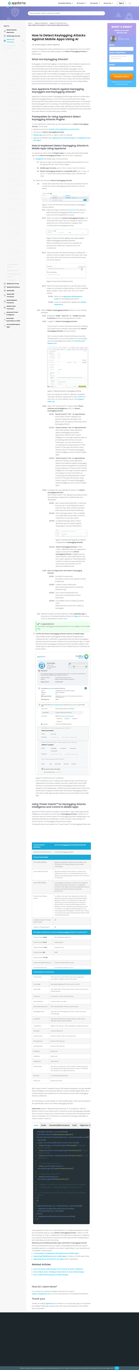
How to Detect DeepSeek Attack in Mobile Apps (15, 153)
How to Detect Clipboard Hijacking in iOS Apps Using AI (16, 259)
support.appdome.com (41, 1294)
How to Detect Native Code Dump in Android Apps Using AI (15, 159)
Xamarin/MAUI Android (59, 1125)
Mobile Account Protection (11, 47)
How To (6, 26)
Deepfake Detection (12, 270)
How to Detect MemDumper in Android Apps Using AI (15, 166)
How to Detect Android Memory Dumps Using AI (16, 92)
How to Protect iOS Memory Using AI (14, 76)
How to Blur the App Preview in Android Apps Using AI (15, 199)
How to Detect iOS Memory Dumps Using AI (16, 135)
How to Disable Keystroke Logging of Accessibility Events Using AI (16, 129)
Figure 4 (77, 616)
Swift (74, 1125)
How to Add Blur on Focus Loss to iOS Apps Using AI (15, 111)
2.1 (82, 221)
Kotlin (43, 1125)
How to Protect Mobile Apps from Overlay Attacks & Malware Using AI (16, 62)
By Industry (95, 3)
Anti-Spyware (11, 280)
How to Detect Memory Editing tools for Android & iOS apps (16, 186)
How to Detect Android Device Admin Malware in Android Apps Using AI (16, 172)
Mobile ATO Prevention (41, 23)
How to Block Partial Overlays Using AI (14, 117)
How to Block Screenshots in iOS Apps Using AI (16, 123)
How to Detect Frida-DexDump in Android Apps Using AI (15, 192)
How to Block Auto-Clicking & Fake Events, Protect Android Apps (58, 1272)
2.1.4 (65, 619)
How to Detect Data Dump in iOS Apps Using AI (16, 226)
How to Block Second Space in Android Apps (50, 1275)
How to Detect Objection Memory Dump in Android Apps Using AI (15, 179)
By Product (81, 3)
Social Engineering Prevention (12, 266)
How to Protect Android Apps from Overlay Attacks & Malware (58, 1269)
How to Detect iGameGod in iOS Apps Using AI (15, 241)
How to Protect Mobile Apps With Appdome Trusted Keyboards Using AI (15, 233)
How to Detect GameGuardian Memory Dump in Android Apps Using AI (16, 211)
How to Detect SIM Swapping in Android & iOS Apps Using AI (15, 86)
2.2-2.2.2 (70, 210)
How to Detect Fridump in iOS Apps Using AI (16, 247)
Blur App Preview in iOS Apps (15, 81)
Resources (108, 3)
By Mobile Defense (65, 3)
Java (35, 1125)
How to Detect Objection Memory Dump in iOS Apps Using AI (15, 105)
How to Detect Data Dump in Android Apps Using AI (15, 141)
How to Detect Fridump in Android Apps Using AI (16, 205)
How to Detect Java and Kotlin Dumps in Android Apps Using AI (16, 147)
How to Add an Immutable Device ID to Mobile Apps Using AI (15, 98)
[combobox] (66, 13)
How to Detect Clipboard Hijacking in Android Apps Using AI (16, 252)
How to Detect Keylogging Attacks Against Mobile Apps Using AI (15, 54)
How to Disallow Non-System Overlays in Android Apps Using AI (15, 219)
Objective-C (85, 1125)
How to (30, 23)
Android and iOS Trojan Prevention (14, 275)
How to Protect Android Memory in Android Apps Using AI (16, 70)
